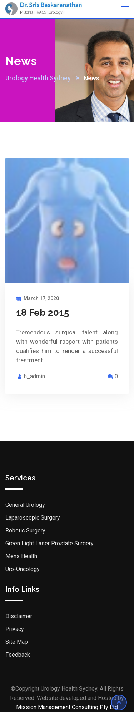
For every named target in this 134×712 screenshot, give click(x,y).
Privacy (14, 629)
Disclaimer (18, 616)
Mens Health (21, 556)
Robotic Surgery (25, 530)
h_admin (34, 376)
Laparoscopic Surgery (32, 517)
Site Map (16, 641)
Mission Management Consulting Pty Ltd (67, 707)
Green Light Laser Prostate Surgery (49, 543)
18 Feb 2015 (42, 312)
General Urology (25, 504)
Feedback (17, 654)
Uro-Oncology (22, 569)
